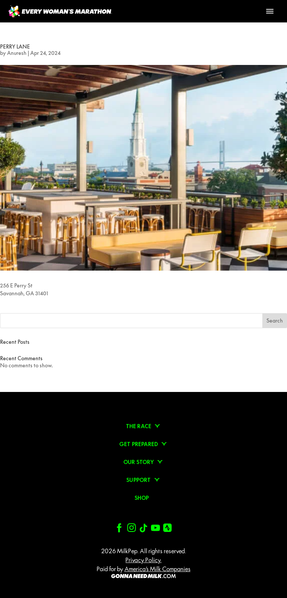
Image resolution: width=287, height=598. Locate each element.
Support (138, 480)
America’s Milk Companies (157, 569)
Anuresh (17, 53)
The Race (139, 426)
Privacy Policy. (143, 560)
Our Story (138, 462)
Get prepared (138, 444)
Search (274, 320)
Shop (142, 498)
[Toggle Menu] (270, 11)
